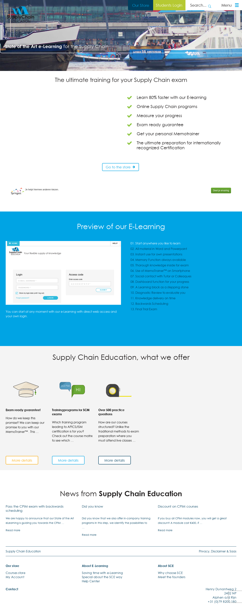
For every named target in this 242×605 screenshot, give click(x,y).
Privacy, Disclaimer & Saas (217, 551)
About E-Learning (95, 565)
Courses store (15, 572)
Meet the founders (171, 577)
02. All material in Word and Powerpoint (158, 249)
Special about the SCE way (102, 577)
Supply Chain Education (23, 551)
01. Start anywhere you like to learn (155, 243)
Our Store (140, 5)
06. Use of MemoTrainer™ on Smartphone (160, 271)
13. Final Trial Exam (143, 309)
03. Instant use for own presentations (156, 254)
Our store (12, 565)
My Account (15, 577)
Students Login (169, 5)
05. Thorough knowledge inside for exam (159, 265)
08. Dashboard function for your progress (159, 282)
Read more (13, 529)
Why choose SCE (170, 572)
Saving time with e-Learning (102, 572)
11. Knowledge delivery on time (152, 298)
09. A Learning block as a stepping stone (159, 287)
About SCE (166, 565)
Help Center (91, 581)
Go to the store (121, 167)
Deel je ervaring (221, 190)
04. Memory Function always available (158, 260)
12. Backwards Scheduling (149, 304)
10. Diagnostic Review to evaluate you (157, 293)
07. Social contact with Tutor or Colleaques (160, 276)
